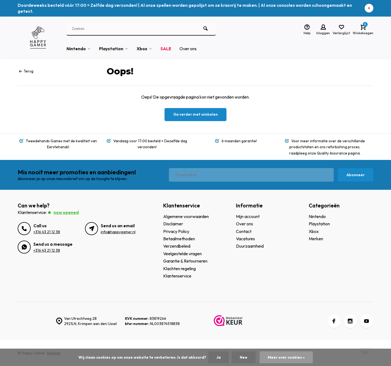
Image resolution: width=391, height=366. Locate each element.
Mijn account (248, 216)
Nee (243, 357)
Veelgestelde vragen (182, 253)
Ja (218, 357)
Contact (243, 231)
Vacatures (245, 238)
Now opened (66, 212)
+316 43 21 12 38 (46, 231)
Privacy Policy (176, 231)
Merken (316, 238)
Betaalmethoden (179, 238)
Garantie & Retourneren (185, 261)
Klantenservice (177, 276)
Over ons (188, 48)
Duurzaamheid (250, 246)
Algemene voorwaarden (186, 216)
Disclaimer (173, 223)
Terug (26, 71)
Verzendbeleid (176, 246)
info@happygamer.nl (118, 231)
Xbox (144, 48)
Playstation (113, 48)
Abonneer (355, 174)
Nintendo (79, 48)
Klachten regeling (179, 268)
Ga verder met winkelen (195, 114)
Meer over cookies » (286, 357)
